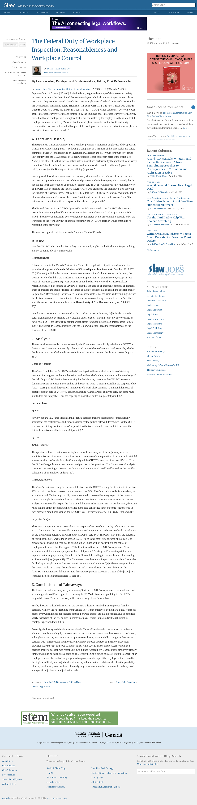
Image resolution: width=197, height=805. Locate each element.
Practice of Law (153, 182)
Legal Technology (155, 333)
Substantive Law (19, 67)
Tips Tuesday (153, 360)
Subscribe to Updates (12, 779)
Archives (60, 12)
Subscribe (174, 12)
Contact (77, 12)
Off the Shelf (97, 782)
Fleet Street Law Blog (57, 777)
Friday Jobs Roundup (125, 682)
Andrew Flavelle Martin (162, 244)
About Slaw (7, 761)
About (157, 12)
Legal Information (155, 214)
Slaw (9, 5)
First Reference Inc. (56, 786)
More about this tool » (147, 764)
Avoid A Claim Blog (56, 768)
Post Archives (8, 774)
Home (7, 12)
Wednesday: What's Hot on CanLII (163, 365)
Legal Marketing (169, 198)
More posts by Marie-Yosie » (56, 73)
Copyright (6, 798)
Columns (23, 12)
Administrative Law (156, 291)
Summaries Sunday (156, 351)
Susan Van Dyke (158, 208)
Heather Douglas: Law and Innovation (109, 773)
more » (186, 128)
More (190, 12)
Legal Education (154, 198)
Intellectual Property (156, 300)
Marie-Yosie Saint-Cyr (58, 68)
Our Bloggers (8, 765)
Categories (42, 12)
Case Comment (19, 62)
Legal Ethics (152, 230)
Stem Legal (51, 798)
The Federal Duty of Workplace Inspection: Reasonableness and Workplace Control (74, 50)
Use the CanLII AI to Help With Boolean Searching (166, 219)
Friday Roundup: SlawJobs (159, 374)
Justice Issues (153, 305)
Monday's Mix (153, 356)
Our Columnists (9, 770)
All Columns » (153, 250)
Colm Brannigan (158, 176)
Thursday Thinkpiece (156, 370)
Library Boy (97, 777)
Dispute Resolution (155, 155)
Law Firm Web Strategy (102, 768)
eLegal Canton (53, 782)
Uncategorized (170, 214)
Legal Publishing (155, 328)
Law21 (50, 773)
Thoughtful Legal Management (105, 786)
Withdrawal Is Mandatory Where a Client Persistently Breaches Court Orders (169, 237)
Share (22, 45)
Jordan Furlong (158, 192)
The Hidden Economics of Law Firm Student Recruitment (170, 203)
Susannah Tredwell (160, 224)
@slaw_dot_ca (9, 784)
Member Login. (62, 798)
